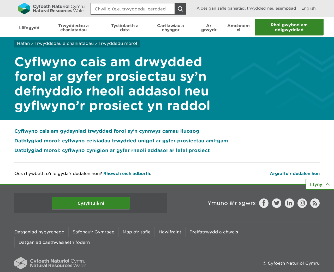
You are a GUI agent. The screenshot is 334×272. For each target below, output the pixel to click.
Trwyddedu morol (117, 43)
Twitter (276, 203)
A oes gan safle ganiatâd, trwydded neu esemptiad (246, 8)
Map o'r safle (137, 231)
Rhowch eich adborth (126, 173)
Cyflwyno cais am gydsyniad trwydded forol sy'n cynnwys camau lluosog (106, 131)
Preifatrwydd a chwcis (213, 231)
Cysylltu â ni (90, 203)
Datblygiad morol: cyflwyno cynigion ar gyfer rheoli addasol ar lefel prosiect (112, 150)
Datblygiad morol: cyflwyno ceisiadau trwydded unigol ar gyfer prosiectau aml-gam (121, 140)
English (308, 8)
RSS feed (315, 203)
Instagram (302, 203)
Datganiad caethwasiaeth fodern (54, 242)
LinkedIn (289, 203)
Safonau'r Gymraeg (94, 231)
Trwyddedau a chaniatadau (64, 43)
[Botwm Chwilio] (180, 9)
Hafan (23, 43)
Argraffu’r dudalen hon (295, 173)
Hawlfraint (170, 231)
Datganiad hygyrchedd (39, 231)
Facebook (264, 203)
